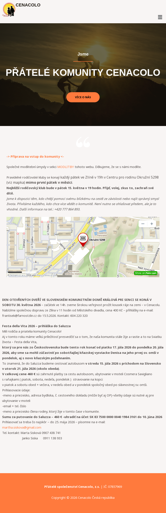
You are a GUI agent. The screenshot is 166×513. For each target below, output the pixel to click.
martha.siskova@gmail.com (21, 427)
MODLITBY (65, 167)
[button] (160, 17)
